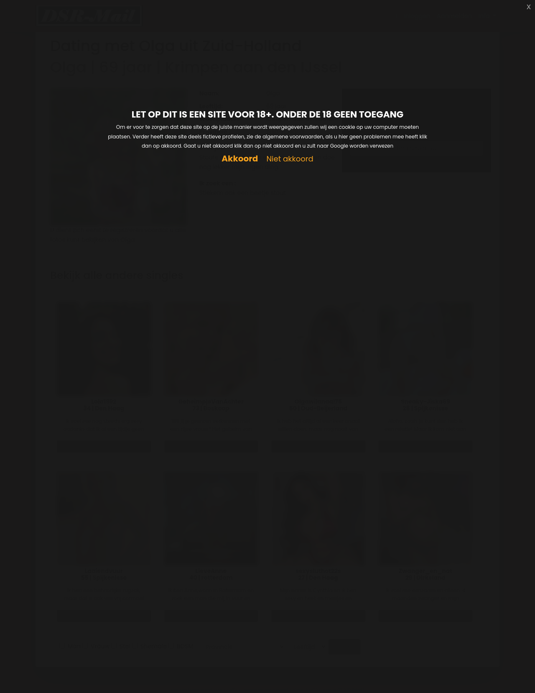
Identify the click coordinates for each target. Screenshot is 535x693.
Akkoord (240, 159)
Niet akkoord (289, 159)
